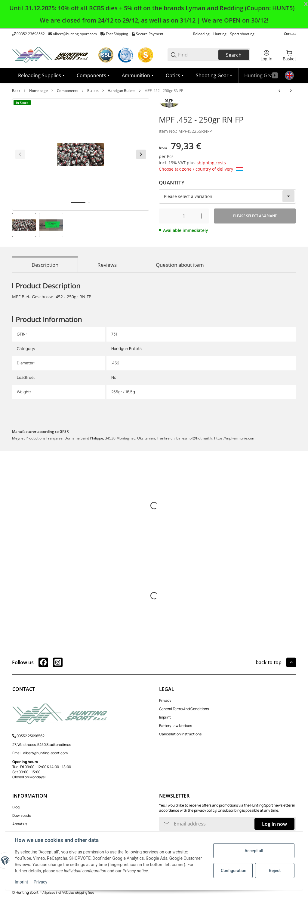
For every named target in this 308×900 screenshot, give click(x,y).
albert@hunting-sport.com (75, 33)
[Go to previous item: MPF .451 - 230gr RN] (279, 91)
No (113, 377)
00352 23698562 (31, 33)
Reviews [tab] (107, 264)
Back (16, 91)
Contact (290, 33)
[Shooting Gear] (214, 75)
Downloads (21, 815)
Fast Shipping (117, 33)
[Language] (289, 75)
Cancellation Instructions (180, 734)
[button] (291, 662)
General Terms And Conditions (184, 708)
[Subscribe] (166, 824)
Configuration (233, 870)
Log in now (274, 824)
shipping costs (211, 163)
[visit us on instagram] (58, 662)
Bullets (93, 91)
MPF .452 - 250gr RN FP (163, 91)
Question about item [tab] (180, 264)
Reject (275, 870)
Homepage (38, 91)
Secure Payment (149, 33)
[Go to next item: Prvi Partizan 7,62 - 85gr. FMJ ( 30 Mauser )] (291, 91)
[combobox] (227, 196)
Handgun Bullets (121, 91)
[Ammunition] (138, 75)
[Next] (141, 154)
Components (67, 91)
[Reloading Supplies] (41, 75)
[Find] (198, 55)
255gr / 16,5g (123, 391)
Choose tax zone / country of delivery (201, 169)
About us (19, 823)
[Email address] (213, 824)
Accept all (254, 850)
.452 (115, 363)
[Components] (93, 75)
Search (234, 55)
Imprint (165, 717)
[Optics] (175, 75)
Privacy (165, 700)
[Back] (20, 154)
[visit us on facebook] (43, 662)
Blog (16, 807)
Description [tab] (45, 264)
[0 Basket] (289, 55)
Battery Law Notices (175, 725)
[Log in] (266, 55)
